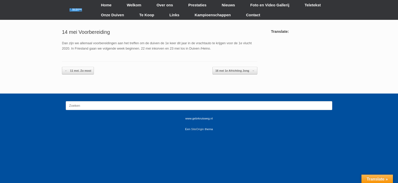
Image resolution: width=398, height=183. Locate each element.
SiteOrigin (197, 129)
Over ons (165, 5)
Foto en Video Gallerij (269, 5)
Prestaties (197, 5)
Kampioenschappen (213, 15)
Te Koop (146, 15)
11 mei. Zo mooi (78, 71)
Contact (253, 15)
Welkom (134, 5)
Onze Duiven (112, 15)
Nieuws (228, 5)
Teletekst (313, 5)
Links (174, 15)
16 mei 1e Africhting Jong (235, 71)
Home (106, 5)
